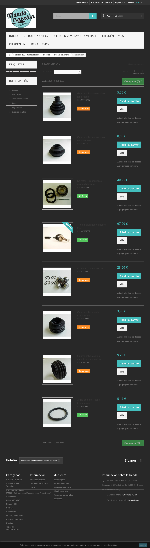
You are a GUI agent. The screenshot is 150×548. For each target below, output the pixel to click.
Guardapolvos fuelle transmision (88, 314)
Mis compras (59, 480)
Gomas (9, 508)
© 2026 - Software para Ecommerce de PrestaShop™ (29, 540)
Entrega (14, 92)
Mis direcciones (60, 491)
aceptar (142, 545)
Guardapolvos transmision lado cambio (91, 139)
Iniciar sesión (82, 2)
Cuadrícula (135, 72)
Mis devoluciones (61, 483)
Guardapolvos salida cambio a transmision (89, 358)
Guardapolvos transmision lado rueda (91, 95)
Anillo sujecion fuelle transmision (88, 401)
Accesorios (11, 512)
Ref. (79, 100)
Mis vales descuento (62, 487)
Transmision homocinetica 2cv (91, 226)
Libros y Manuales (14, 515)
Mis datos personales (63, 495)
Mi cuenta (59, 475)
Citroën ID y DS (113, 36)
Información (18, 84)
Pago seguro (16, 110)
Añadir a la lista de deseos (129, 118)
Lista (142, 72)
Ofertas (9, 523)
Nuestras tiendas (18, 114)
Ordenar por (47, 71)
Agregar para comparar (127, 122)
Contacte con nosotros (101, 2)
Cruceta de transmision (90, 268)
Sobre (14, 105)
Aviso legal (16, 96)
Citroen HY (17, 44)
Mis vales (57, 499)
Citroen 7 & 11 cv (36, 36)
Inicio (13, 36)
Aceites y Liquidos (14, 519)
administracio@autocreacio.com (126, 500)
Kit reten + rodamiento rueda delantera (89, 183)
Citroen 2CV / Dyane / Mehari (75, 36)
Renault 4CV (40, 44)
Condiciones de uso (19, 101)
